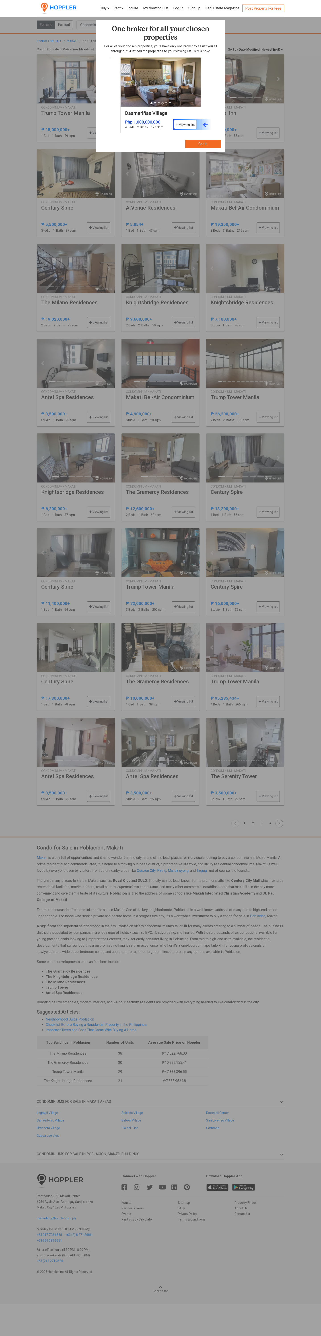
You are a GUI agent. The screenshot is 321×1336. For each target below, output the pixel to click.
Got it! (203, 144)
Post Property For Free (263, 8)
